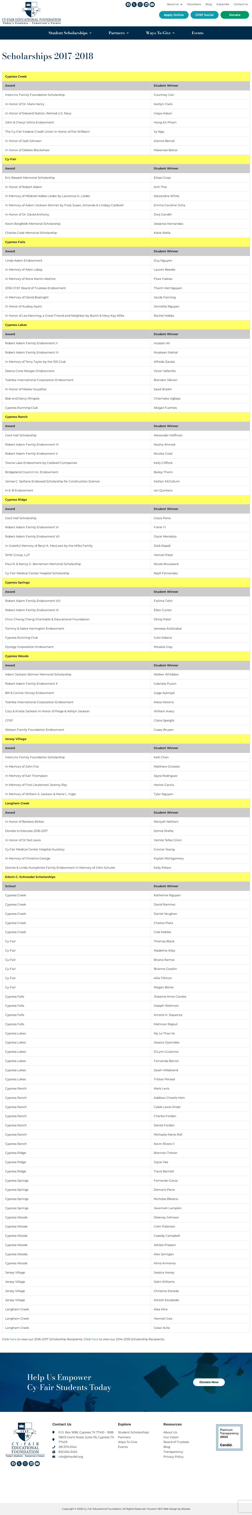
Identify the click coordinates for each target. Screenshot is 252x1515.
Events (198, 33)
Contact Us (241, 4)
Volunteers (194, 4)
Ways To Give (160, 33)
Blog (209, 4)
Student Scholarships (70, 33)
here (13, 1339)
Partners (119, 33)
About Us (174, 4)
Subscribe (222, 4)
